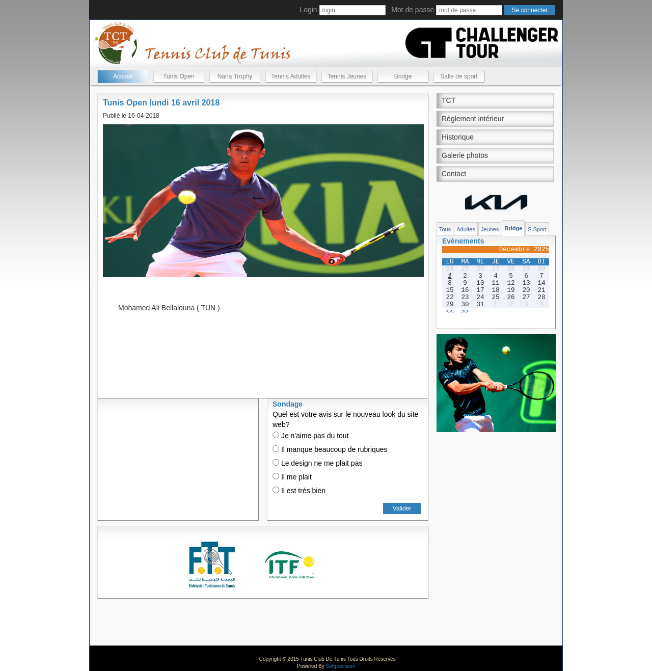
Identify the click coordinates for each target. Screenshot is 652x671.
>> (465, 311)
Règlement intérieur (473, 119)
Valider (402, 508)
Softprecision (340, 666)
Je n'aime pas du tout (311, 436)
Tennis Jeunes (347, 76)
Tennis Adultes (290, 76)
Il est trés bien (299, 491)
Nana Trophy (235, 76)
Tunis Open (179, 76)
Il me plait (292, 477)
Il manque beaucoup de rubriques (330, 449)
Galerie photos (465, 155)
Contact (454, 174)
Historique (458, 137)
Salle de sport (458, 76)
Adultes (465, 229)
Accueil (123, 76)
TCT (448, 100)
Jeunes (490, 229)
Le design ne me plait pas (317, 463)
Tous (445, 229)
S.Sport (537, 229)
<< (449, 311)
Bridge (403, 76)
